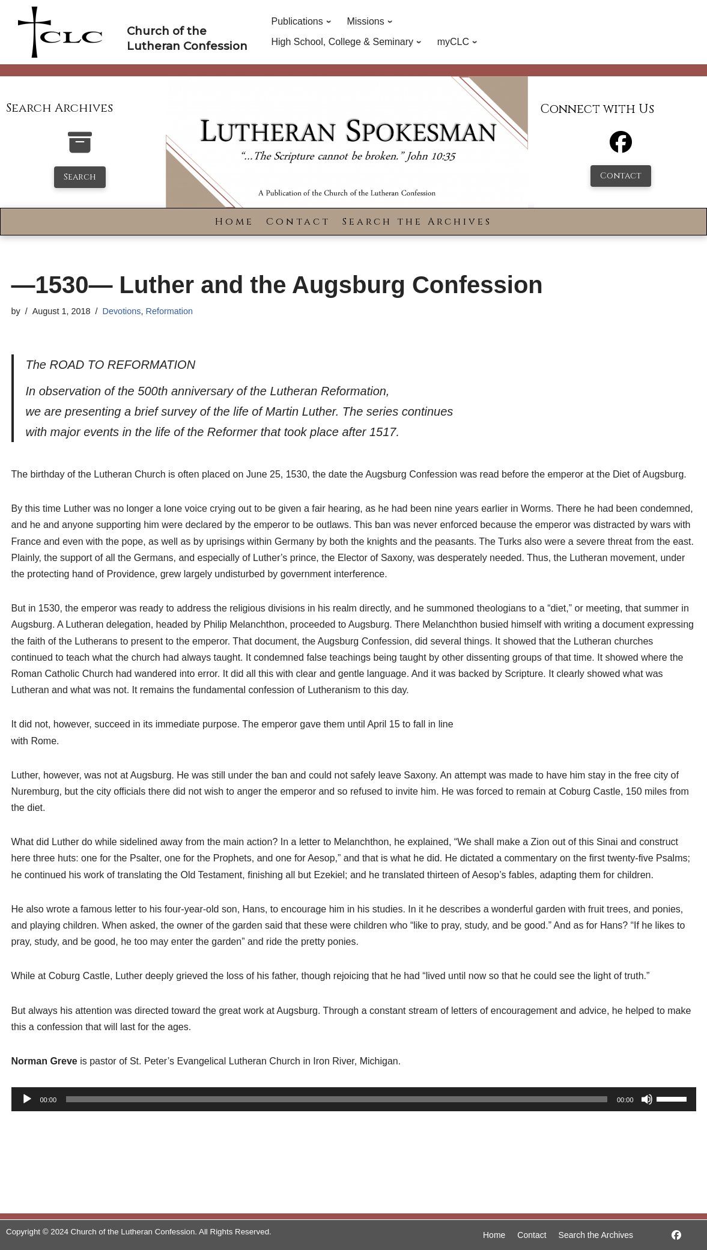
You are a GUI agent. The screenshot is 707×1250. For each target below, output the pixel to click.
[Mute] (647, 1099)
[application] (353, 1099)
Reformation (169, 311)
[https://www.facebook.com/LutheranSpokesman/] (676, 1235)
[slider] (336, 1099)
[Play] (27, 1099)
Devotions (122, 311)
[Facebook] (621, 147)
